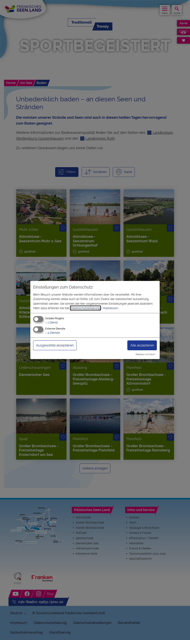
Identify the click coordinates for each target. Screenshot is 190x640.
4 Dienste (52, 332)
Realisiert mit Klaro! (145, 354)
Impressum (110, 308)
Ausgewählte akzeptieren (55, 345)
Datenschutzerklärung (85, 308)
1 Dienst (51, 322)
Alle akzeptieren (142, 345)
